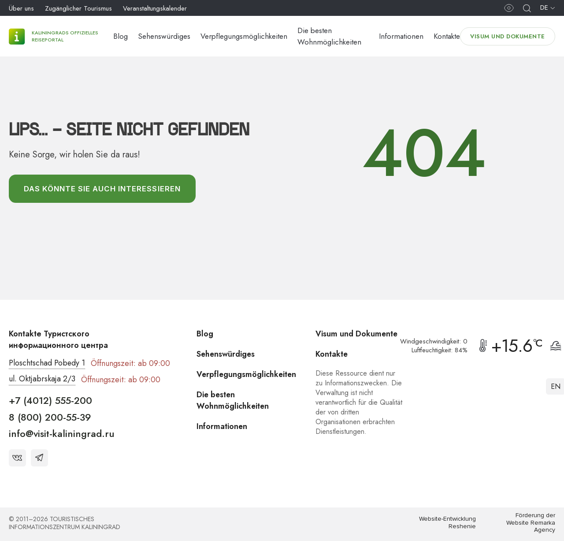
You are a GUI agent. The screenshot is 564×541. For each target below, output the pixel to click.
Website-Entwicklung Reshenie (447, 523)
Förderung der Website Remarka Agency (530, 523)
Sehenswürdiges (164, 36)
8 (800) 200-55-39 (50, 417)
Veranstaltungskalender (155, 8)
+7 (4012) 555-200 (50, 401)
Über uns (21, 8)
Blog (120, 36)
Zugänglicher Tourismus (78, 8)
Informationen (401, 36)
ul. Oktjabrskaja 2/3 (42, 379)
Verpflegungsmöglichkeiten (243, 36)
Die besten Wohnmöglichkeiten (233, 400)
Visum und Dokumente (507, 36)
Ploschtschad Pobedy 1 (47, 363)
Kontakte (447, 36)
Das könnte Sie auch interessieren (103, 188)
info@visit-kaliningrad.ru (62, 434)
